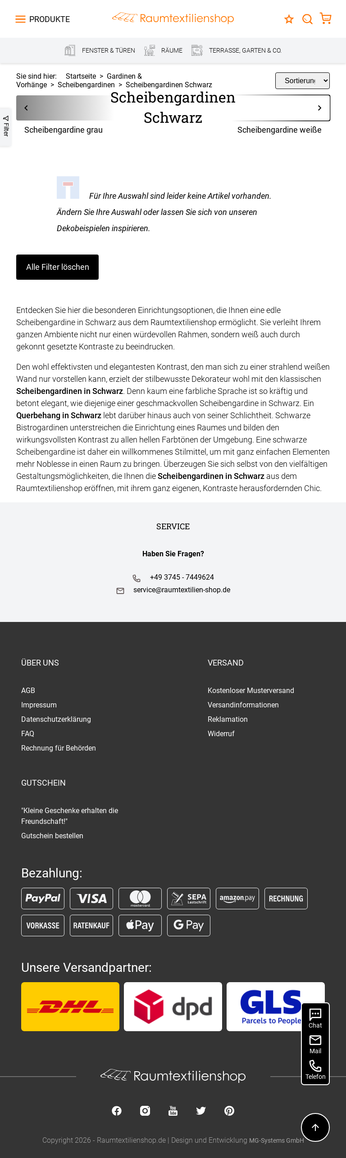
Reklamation (228, 719)
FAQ (27, 733)
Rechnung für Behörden (58, 748)
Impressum (39, 705)
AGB (28, 690)
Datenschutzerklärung (56, 719)
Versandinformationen (243, 705)
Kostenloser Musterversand (251, 690)
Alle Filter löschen (57, 267)
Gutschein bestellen (52, 836)
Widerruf (221, 733)
